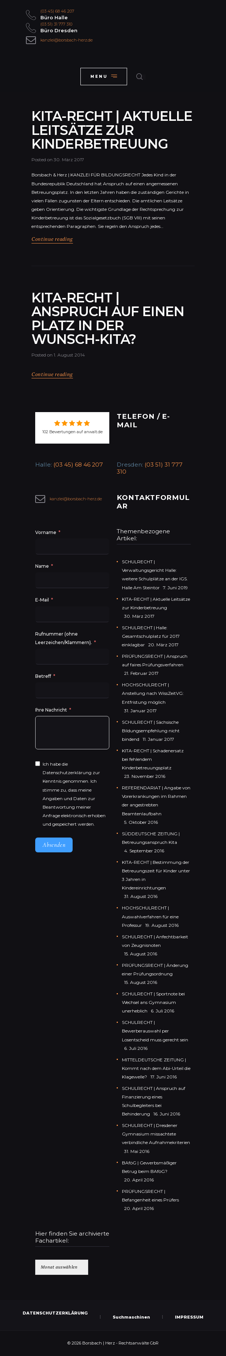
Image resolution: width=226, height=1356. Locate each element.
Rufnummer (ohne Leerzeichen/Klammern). (63, 638)
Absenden (54, 845)
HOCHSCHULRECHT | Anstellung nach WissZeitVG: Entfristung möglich (153, 693)
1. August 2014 (69, 355)
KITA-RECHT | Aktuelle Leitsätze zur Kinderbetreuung (111, 130)
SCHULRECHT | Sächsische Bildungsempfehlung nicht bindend (151, 730)
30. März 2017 (69, 159)
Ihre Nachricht (51, 710)
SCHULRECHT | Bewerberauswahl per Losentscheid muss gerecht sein (155, 1031)
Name (42, 566)
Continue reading (52, 239)
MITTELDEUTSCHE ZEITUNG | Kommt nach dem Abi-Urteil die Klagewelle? (156, 1068)
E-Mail (42, 600)
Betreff (43, 676)
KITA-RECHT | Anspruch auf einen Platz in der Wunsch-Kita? (107, 319)
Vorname (45, 532)
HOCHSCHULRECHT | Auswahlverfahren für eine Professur (150, 916)
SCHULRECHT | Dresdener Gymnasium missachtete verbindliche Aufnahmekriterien (156, 1134)
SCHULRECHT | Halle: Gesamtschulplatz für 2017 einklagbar (151, 636)
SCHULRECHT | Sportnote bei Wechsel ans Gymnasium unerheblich (153, 1002)
